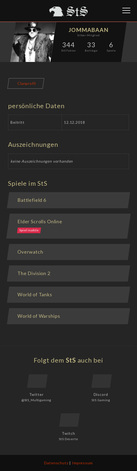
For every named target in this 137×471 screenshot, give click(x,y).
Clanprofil (26, 83)
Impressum (82, 463)
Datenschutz (56, 463)
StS (71, 360)
